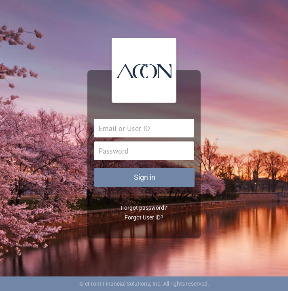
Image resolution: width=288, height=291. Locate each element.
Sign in (144, 177)
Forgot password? (144, 208)
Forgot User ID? (144, 217)
